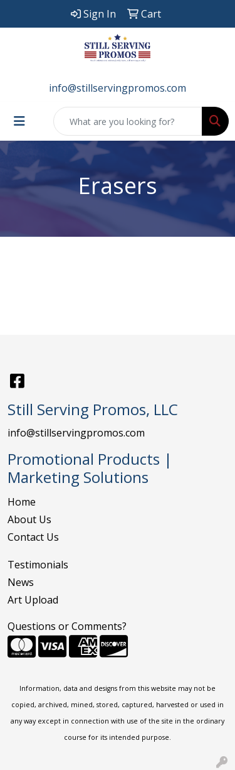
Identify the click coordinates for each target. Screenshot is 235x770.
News (21, 582)
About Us (29, 519)
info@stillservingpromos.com (117, 88)
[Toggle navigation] (19, 121)
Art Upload (33, 600)
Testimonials (38, 565)
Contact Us (33, 537)
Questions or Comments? (67, 626)
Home (22, 502)
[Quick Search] (127, 121)
